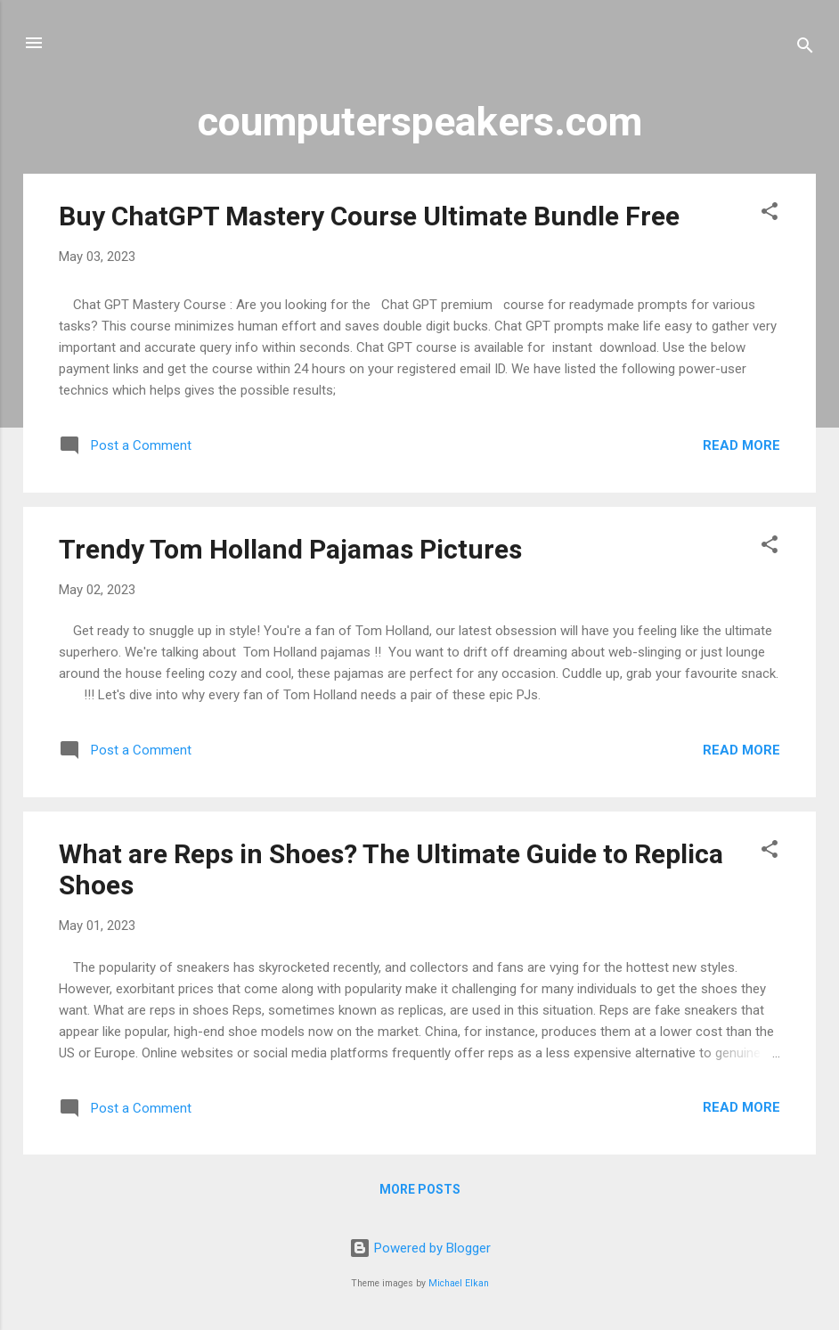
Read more (741, 445)
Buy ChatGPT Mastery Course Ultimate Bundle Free (369, 216)
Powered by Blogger (420, 1248)
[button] (769, 214)
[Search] (805, 48)
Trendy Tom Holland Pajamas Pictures (290, 549)
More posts (419, 1189)
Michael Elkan (458, 1283)
